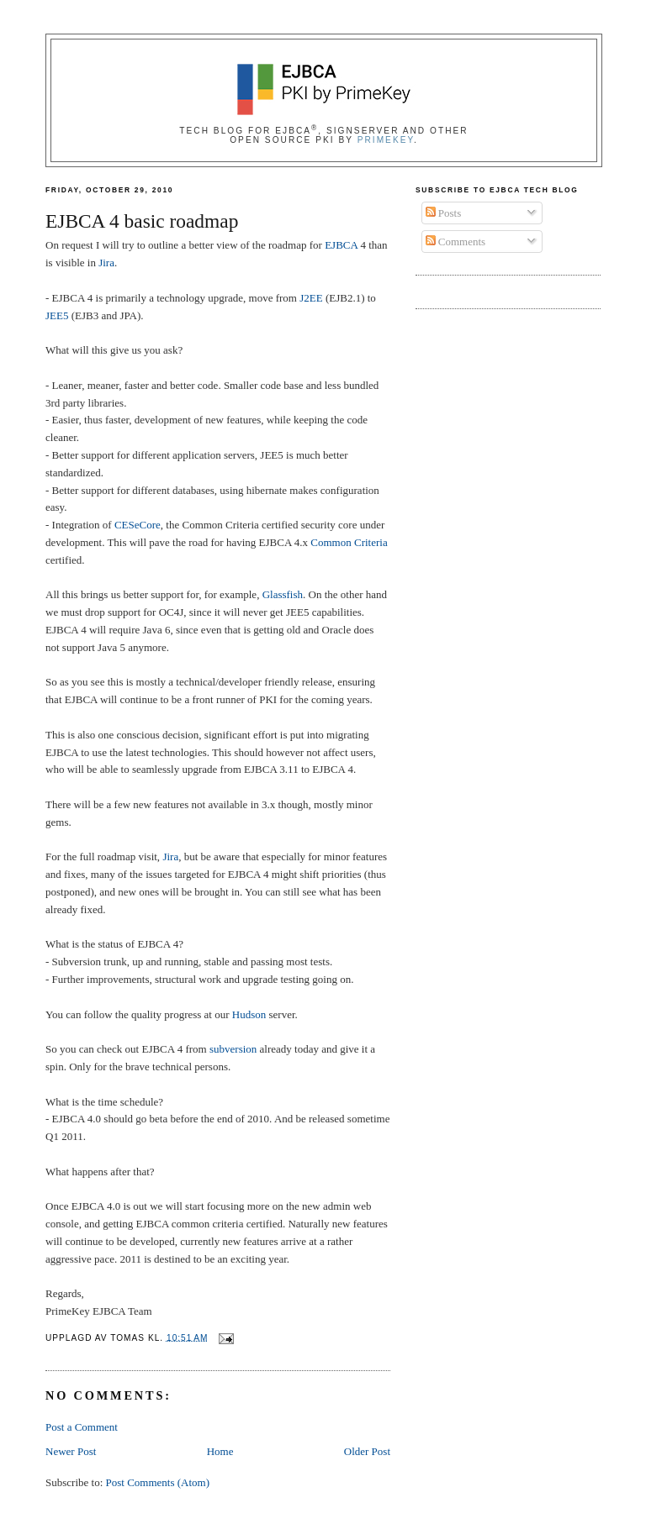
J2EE (310, 298)
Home (220, 1451)
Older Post (367, 1451)
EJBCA (341, 245)
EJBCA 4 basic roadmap (141, 221)
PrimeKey (385, 139)
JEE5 (56, 315)
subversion (233, 1049)
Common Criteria (348, 542)
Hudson (249, 1014)
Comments (456, 241)
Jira (106, 262)
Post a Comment (81, 1427)
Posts (444, 213)
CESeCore (137, 524)
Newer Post (70, 1451)
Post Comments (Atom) (158, 1482)
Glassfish (282, 594)
